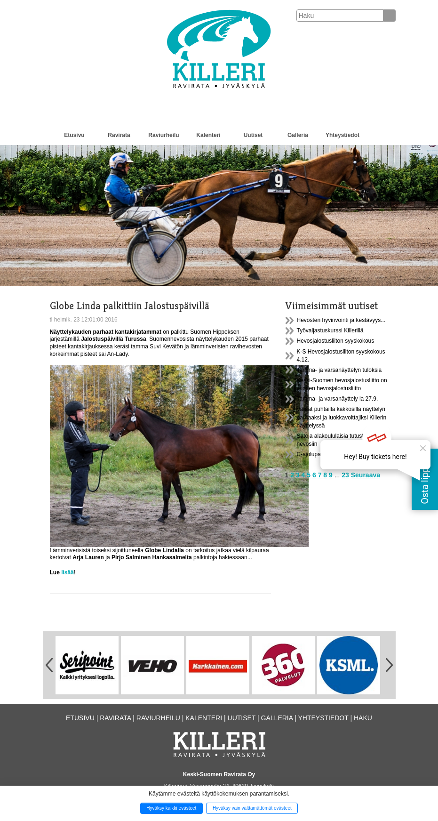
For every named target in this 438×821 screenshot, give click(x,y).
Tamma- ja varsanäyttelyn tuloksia (339, 370)
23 (345, 475)
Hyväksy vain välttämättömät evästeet (252, 808)
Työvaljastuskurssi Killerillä (330, 330)
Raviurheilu (163, 135)
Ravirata (119, 135)
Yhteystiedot (342, 135)
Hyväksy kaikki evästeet (171, 808)
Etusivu (74, 135)
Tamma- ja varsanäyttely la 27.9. (337, 398)
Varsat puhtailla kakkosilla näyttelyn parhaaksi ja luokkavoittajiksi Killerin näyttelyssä (342, 417)
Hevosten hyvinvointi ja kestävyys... (341, 320)
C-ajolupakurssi (316, 454)
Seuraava (365, 475)
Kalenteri (208, 135)
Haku (363, 718)
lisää (67, 572)
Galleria (297, 135)
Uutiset (253, 135)
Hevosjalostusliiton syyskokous (335, 341)
